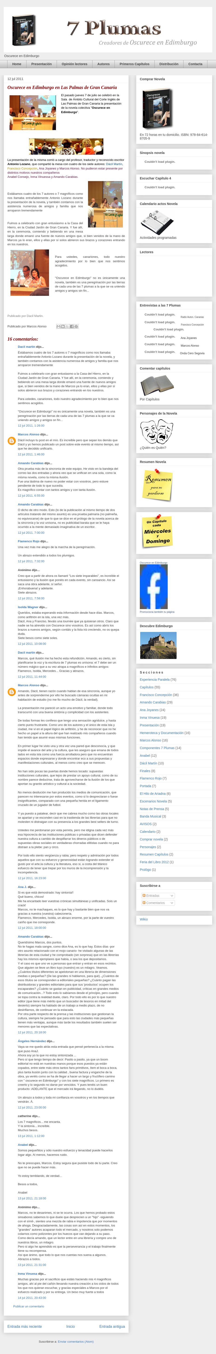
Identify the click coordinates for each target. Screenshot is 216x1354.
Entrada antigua (112, 1326)
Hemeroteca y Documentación (161, 733)
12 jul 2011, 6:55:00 (31, 495)
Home (16, 64)
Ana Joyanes (188, 338)
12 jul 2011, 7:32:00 (31, 561)
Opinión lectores (74, 64)
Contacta (195, 64)
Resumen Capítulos (154, 854)
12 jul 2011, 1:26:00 (31, 425)
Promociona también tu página (157, 611)
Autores (103, 64)
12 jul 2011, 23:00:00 (32, 1107)
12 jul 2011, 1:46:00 (31, 454)
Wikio (144, 919)
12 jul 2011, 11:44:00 (32, 676)
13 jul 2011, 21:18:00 (32, 1198)
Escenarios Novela (153, 801)
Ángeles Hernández (32, 1041)
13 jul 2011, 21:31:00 (32, 1265)
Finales (145, 771)
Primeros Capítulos (134, 64)
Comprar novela (151, 839)
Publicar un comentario (28, 1306)
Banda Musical (150, 816)
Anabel (23, 1144)
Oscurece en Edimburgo (153, 562)
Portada (145, 786)
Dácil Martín (148, 763)
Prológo (145, 870)
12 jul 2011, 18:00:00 (32, 927)
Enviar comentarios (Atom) (76, 1341)
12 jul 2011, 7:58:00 (31, 598)
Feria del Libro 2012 (154, 862)
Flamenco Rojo (28, 541)
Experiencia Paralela (155, 679)
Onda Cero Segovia (192, 353)
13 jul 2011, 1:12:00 (31, 1136)
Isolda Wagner (28, 607)
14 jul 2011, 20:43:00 (32, 1298)
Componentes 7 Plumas (157, 748)
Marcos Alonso (28, 434)
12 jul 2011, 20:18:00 (32, 1032)
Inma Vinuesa (27, 1273)
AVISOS (146, 824)
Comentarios (154, 903)
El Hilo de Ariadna (153, 793)
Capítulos (147, 687)
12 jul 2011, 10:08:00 (32, 643)
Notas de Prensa (152, 809)
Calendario (148, 831)
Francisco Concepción (156, 695)
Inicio (70, 1326)
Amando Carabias (31, 463)
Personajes (148, 847)
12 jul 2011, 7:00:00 (31, 532)
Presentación (41, 64)
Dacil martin (26, 346)
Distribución (169, 64)
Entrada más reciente (24, 1326)
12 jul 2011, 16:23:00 (32, 878)
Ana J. (22, 887)
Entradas (151, 895)
